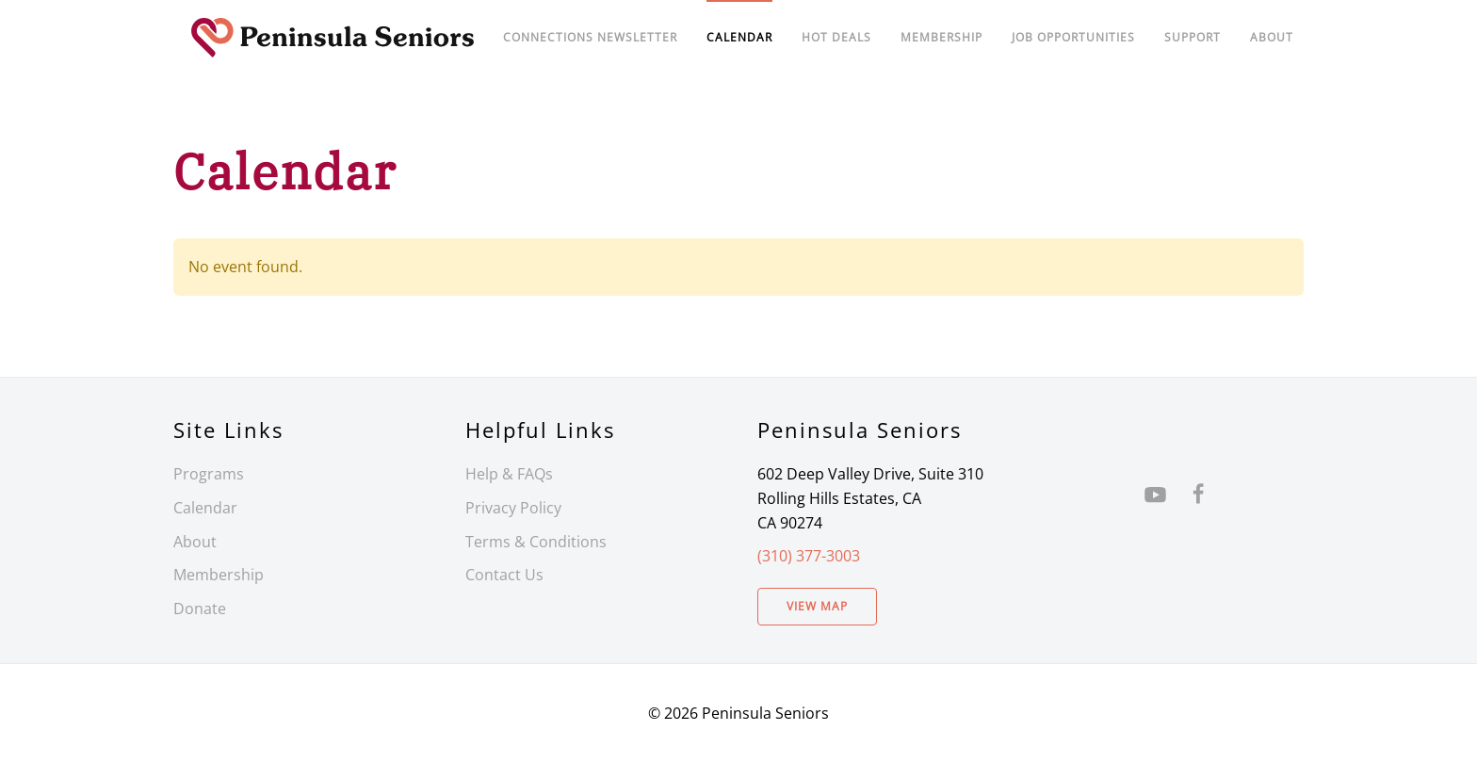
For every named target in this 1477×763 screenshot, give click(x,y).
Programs (208, 473)
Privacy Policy (513, 507)
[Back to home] (333, 37)
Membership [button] (941, 37)
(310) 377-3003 (808, 555)
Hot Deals (836, 37)
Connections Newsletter (590, 37)
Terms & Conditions (536, 541)
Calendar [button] (739, 37)
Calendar (205, 507)
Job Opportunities (1073, 37)
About (1271, 37)
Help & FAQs (509, 473)
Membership (218, 574)
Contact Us (504, 574)
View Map (817, 606)
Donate (199, 608)
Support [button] (1192, 37)
